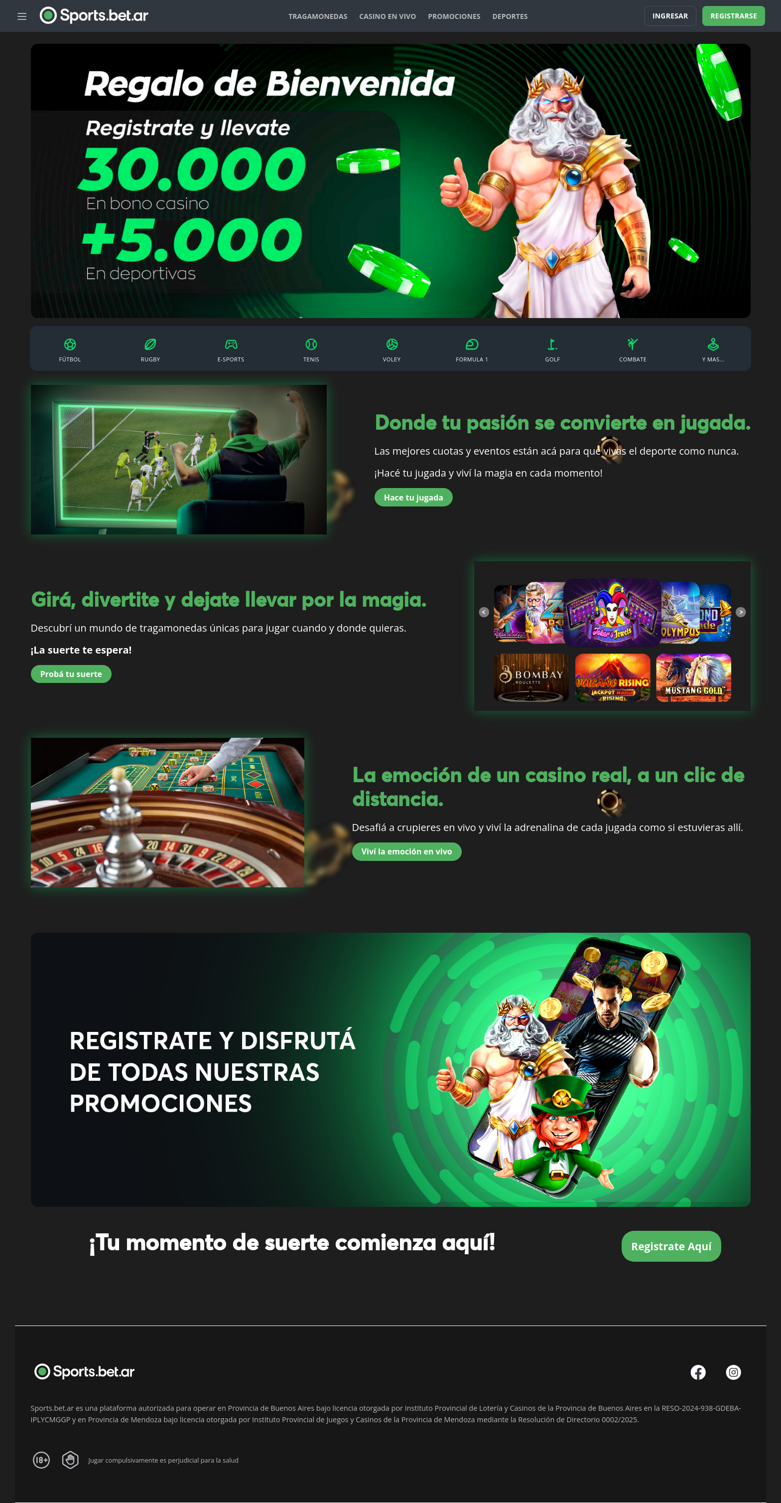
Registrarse (733, 15)
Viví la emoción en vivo (407, 850)
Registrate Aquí (671, 1246)
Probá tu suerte (71, 673)
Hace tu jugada (413, 497)
